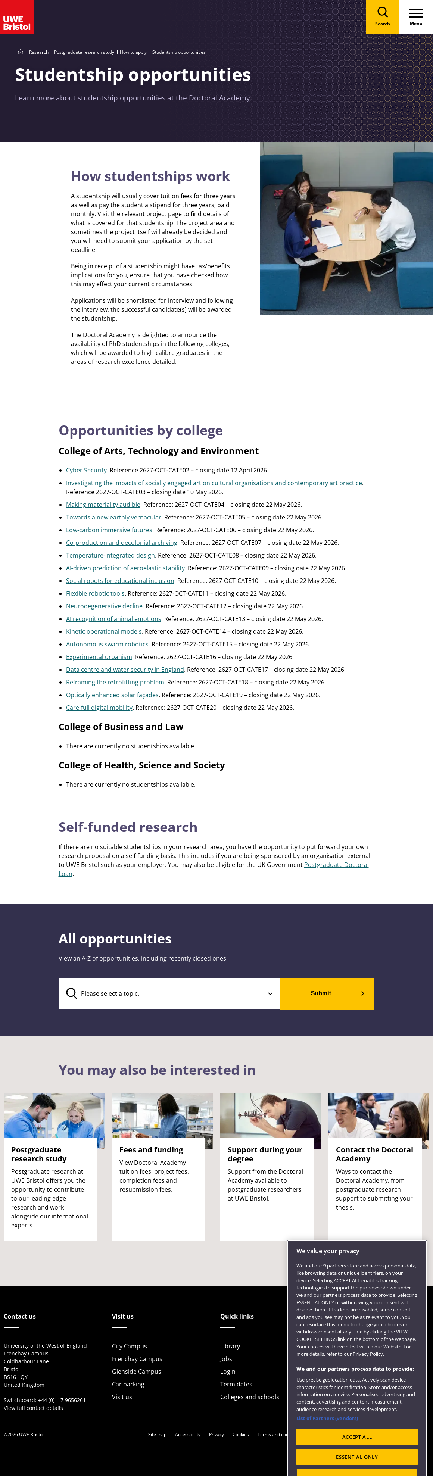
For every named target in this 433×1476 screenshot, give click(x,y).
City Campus (129, 1346)
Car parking (128, 1384)
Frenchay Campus (137, 1359)
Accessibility (187, 1434)
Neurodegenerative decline (104, 606)
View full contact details (33, 1407)
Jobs (226, 1359)
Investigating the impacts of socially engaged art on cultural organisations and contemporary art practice (214, 483)
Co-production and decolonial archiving (121, 543)
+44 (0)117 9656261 (62, 1400)
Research (39, 52)
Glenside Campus (136, 1371)
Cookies (241, 1434)
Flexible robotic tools (95, 593)
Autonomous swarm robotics (107, 644)
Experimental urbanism (99, 657)
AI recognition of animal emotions (113, 619)
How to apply (133, 52)
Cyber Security (86, 470)
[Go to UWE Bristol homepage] (21, 52)
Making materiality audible (103, 504)
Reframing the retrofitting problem (115, 682)
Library (230, 1346)
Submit (321, 993)
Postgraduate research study (84, 52)
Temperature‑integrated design (110, 555)
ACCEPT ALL (357, 1456)
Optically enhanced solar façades (112, 695)
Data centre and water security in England (125, 669)
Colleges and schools (249, 1397)
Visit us (122, 1397)
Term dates (236, 1384)
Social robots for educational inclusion (120, 581)
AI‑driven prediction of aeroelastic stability (125, 568)
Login (228, 1371)
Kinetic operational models (104, 631)
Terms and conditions (280, 1434)
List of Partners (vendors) (327, 1437)
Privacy (216, 1434)
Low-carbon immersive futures (109, 530)
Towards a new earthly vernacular (113, 517)
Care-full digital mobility (99, 707)
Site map (157, 1434)
